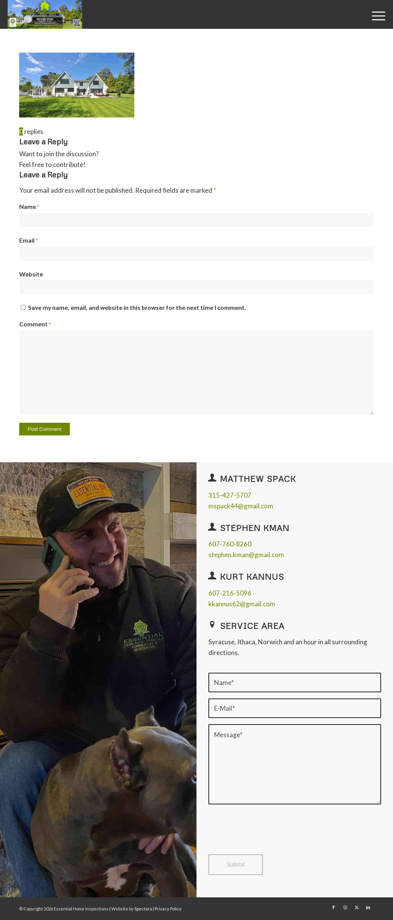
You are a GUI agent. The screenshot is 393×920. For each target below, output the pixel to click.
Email (28, 240)
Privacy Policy (168, 908)
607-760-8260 (229, 544)
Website (31, 274)
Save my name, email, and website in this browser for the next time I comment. (137, 307)
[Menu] (376, 14)
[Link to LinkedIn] (368, 907)
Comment (35, 324)
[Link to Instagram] (345, 907)
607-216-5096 (229, 593)
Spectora (143, 908)
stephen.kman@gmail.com (246, 555)
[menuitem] (376, 15)
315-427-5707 (229, 495)
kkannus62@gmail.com (241, 604)
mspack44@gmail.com (240, 506)
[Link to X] (356, 907)
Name (29, 206)
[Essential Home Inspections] (45, 14)
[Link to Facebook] (333, 907)
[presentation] (266, 836)
